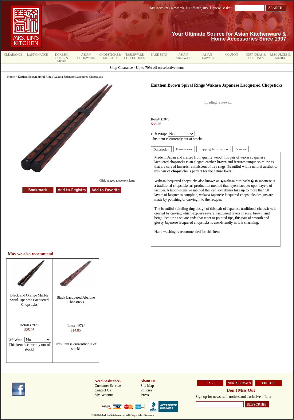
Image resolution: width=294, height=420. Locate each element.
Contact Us (103, 390)
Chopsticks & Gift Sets (110, 56)
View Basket (222, 8)
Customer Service (108, 385)
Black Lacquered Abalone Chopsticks (76, 299)
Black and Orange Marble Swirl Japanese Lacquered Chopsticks (29, 300)
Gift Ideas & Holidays (256, 56)
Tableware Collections (134, 56)
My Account (104, 395)
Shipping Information (213, 149)
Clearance (13, 54)
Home (11, 76)
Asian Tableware (183, 56)
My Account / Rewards (167, 8)
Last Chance (37, 54)
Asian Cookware (86, 56)
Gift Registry (198, 8)
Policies (146, 390)
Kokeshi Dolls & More (62, 58)
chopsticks (179, 171)
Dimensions (184, 149)
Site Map (147, 385)
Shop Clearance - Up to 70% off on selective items (147, 67)
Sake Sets (159, 54)
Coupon (231, 54)
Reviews (240, 149)
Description (161, 149)
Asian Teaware (207, 56)
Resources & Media (280, 56)
